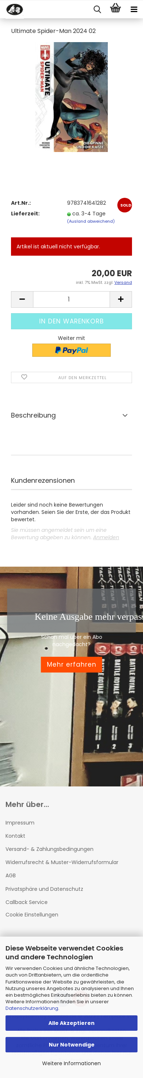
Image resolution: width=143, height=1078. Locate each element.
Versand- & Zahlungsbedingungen (50, 849)
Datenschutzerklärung (32, 1008)
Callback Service (27, 902)
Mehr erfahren (71, 664)
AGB (11, 875)
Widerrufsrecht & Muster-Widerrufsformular (62, 862)
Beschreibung (33, 415)
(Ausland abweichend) (91, 221)
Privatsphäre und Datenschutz (44, 889)
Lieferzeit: (25, 213)
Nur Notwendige (72, 1044)
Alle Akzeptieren (71, 1023)
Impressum (20, 822)
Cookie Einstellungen (32, 914)
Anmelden (106, 537)
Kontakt (15, 836)
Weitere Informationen (71, 1063)
